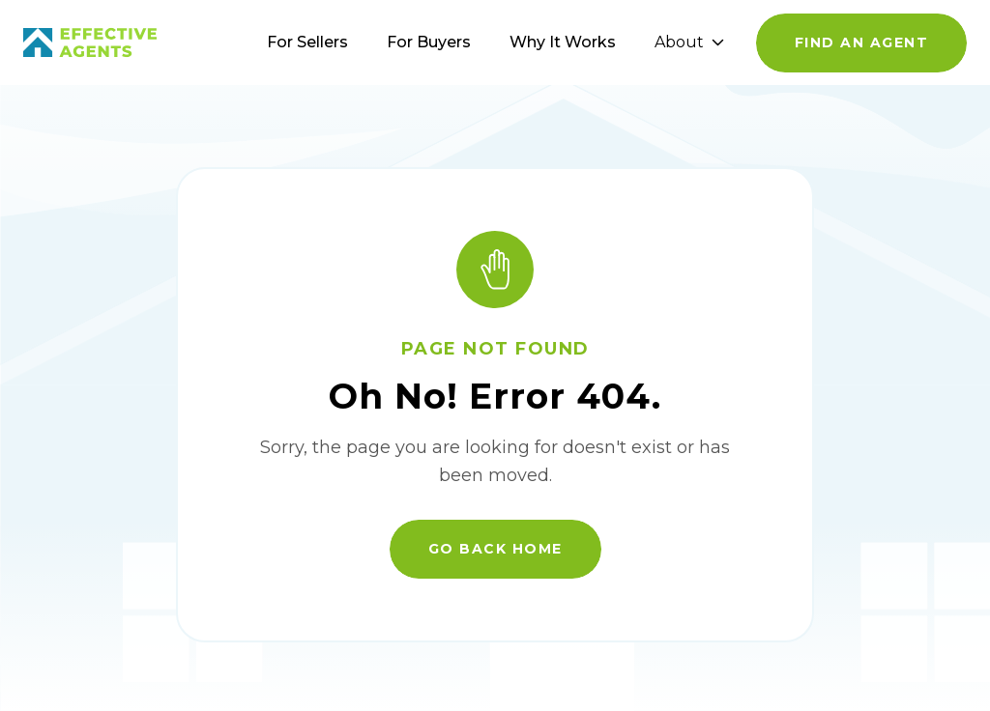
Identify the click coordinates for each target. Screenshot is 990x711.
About (689, 42)
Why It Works (563, 42)
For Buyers (429, 42)
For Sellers (307, 42)
